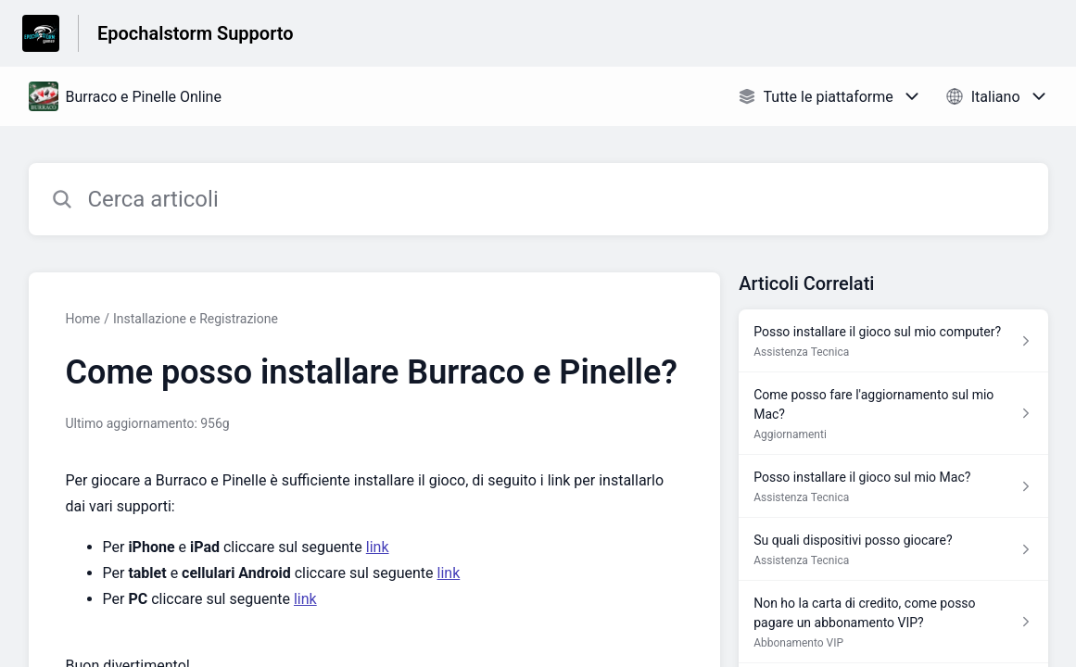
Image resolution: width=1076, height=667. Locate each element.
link (377, 547)
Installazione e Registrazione (195, 318)
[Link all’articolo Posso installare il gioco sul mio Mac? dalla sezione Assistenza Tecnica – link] (893, 486)
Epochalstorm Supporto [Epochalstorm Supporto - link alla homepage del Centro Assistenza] (195, 33)
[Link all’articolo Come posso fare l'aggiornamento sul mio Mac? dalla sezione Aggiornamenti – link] (893, 413)
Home (83, 318)
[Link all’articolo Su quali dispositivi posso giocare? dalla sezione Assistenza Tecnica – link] (893, 549)
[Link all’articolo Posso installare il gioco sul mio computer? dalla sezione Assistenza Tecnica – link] (893, 340)
